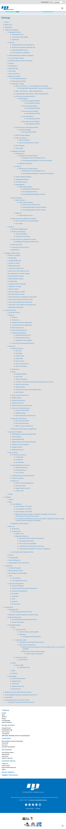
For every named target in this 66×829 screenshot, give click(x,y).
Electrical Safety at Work (16, 294)
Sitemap (37, 808)
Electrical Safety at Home (16, 292)
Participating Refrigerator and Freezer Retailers (38, 173)
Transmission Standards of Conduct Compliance (34, 549)
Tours (10, 576)
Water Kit (19, 213)
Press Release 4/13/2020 (23, 509)
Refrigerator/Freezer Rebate (28, 155)
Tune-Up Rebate (28, 116)
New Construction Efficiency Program (24, 218)
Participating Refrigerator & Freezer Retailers (37, 160)
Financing (15, 593)
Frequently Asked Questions (32, 636)
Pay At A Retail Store (22, 363)
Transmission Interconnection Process (31, 546)
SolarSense (15, 39)
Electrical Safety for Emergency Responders (22, 297)
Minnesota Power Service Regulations (24, 429)
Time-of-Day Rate (21, 379)
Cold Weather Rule (18, 439)
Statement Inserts (18, 403)
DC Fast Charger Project (16, 58)
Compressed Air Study (23, 236)
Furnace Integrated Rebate (31, 101)
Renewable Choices (14, 32)
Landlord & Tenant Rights (24, 340)
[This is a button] (62, 8)
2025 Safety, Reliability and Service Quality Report (16, 735)
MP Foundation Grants (15, 570)
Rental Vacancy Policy (23, 337)
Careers (10, 499)
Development (20, 462)
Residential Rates (21, 374)
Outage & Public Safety (12, 253)
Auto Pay (18, 351)
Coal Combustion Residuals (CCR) (22, 552)
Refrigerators (20, 153)
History (10, 555)
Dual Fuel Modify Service (20, 50)
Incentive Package (25, 130)
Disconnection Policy (22, 421)
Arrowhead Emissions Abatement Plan (24, 619)
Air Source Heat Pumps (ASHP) (25, 96)
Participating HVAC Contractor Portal (17, 700)
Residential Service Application (22, 322)
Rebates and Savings (18, 231)
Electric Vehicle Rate (22, 384)
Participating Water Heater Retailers (34, 207)
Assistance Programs (15, 432)
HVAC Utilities (20, 145)
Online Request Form (26, 215)
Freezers (18, 166)
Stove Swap (19, 148)
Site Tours (5, 745)
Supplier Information (10, 775)
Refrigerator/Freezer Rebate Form (34, 158)
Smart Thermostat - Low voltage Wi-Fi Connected (32, 86)
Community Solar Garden (20, 37)
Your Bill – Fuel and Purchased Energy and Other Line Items (35, 382)
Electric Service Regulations (24, 483)
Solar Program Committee (34, 654)
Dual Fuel (11, 42)
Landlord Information (19, 333)
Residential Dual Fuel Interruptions (23, 45)
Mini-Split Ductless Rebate (31, 121)
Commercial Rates (21, 234)
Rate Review (19, 392)
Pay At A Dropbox (21, 366)
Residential (19, 459)
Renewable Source (18, 34)
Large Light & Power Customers (18, 563)
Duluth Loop (19, 533)
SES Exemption (20, 387)
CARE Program (16, 437)
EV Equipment (12, 66)
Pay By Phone (20, 356)
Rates (14, 372)
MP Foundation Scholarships (17, 573)
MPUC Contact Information (24, 426)
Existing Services (21, 470)
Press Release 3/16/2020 (23, 506)
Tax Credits (19, 223)
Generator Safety (14, 263)
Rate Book (19, 376)
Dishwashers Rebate (22, 179)
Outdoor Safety (13, 289)
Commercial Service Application (22, 325)
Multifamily (15, 250)
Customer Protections (19, 418)
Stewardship (12, 676)
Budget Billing (16, 398)
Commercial (19, 457)
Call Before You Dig (14, 286)
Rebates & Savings (14, 76)
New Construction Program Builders (27, 221)
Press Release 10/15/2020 (24, 511)
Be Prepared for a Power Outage (19, 273)
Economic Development (16, 583)
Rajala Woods (16, 681)
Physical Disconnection (19, 330)
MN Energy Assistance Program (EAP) (24, 434)
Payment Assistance (18, 400)
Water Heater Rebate (26, 202)
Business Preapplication (19, 229)
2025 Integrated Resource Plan (22, 612)
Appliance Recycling (18, 151)
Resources (11, 346)
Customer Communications (21, 408)
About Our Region (18, 586)
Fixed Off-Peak (13, 68)
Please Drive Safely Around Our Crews (20, 299)
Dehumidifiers (20, 184)
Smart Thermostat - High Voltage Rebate (29, 91)
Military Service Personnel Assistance (24, 442)
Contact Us (15, 320)
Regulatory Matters (22, 536)
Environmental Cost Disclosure (25, 415)
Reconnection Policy (22, 423)
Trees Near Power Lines (16, 268)
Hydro (14, 663)
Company (8, 497)
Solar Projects (23, 659)
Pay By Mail (19, 358)
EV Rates (11, 63)
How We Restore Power (16, 276)
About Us (11, 526)
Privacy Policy (30, 808)
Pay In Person (20, 361)
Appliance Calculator (25, 163)
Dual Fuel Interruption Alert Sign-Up (23, 47)
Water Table (19, 665)
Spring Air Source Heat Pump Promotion (21, 702)
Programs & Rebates (11, 30)
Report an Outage (14, 255)
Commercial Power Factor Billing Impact (28, 389)
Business (11, 227)
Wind (13, 671)
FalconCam (15, 684)
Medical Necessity (14, 266)
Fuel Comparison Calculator (21, 52)
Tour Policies (16, 578)
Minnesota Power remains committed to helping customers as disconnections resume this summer (36, 515)
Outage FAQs (12, 281)
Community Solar (21, 640)
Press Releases (17, 504)
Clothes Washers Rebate (23, 177)
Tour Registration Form (19, 580)
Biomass (15, 673)
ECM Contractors (24, 140)
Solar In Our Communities (27, 645)
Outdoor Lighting (17, 478)
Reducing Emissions (14, 617)
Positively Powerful (14, 568)
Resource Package (18, 622)
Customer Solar (21, 629)
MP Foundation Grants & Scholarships (12, 741)
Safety (10, 494)
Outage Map (12, 258)
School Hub (12, 71)
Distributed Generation (26, 541)
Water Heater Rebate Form (31, 204)
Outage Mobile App (14, 260)
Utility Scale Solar (21, 657)
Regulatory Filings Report (20, 523)
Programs (15, 596)
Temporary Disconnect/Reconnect (23, 475)
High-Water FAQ (24, 667)
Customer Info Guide (22, 410)
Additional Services (22, 467)
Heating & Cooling (18, 84)
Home (7, 22)
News (10, 502)
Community (8, 566)
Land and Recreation (18, 678)
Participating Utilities (19, 81)
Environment (9, 607)
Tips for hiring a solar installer (29, 632)
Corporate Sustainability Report (38, 800)
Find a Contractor (14, 73)
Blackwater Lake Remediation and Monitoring (23, 615)
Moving (14, 317)
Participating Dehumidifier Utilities (34, 194)
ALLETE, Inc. (29, 792)
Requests (11, 315)
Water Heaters (20, 200)
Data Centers (16, 604)
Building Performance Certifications (27, 241)
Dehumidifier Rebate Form (31, 189)
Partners (15, 601)
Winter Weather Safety (15, 279)
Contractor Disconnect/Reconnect (23, 343)
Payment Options (17, 348)
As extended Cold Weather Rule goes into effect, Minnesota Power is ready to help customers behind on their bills (40, 519)
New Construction (18, 327)
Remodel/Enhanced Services (21, 465)
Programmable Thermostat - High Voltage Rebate (32, 94)
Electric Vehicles (8, 772)
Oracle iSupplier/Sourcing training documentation (21, 695)
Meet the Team (17, 244)
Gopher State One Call (23, 488)
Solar (13, 627)
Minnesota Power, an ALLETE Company (7, 8)
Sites (13, 599)
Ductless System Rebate (30, 111)
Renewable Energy (14, 625)
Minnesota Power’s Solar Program (34, 651)
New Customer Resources (20, 395)
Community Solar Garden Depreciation (31, 642)
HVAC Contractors (21, 138)
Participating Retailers (19, 78)
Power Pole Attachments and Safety (20, 302)
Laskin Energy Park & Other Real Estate (24, 588)
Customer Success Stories (20, 247)
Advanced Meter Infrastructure (22, 405)
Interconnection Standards (27, 543)
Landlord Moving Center (23, 335)
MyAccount (8, 24)
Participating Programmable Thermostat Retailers (35, 88)
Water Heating (17, 198)
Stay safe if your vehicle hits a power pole (22, 304)
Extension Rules (21, 485)
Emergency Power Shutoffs (17, 284)
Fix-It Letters (20, 472)
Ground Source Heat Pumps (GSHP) (27, 127)
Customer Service (10, 310)
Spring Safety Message (15, 307)
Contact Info (20, 491)
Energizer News (21, 413)
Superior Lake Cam (18, 686)
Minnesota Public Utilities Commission (31, 538)
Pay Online (19, 353)
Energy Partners (17, 447)
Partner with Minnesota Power (29, 143)
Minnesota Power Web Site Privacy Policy (18, 692)
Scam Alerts (9, 697)
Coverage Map (13, 557)
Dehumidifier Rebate (25, 187)
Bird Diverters (16, 689)
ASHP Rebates (23, 98)
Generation (15, 529)
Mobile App (8, 27)
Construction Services (19, 455)
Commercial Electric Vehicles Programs (21, 55)
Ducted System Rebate (30, 106)
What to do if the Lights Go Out (18, 271)
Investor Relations (14, 560)
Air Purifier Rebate (21, 182)
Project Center (13, 452)
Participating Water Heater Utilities (34, 210)
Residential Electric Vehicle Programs (20, 60)
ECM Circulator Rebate (23, 135)
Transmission (16, 531)
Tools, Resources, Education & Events (24, 239)
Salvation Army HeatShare (20, 444)
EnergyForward (13, 609)
